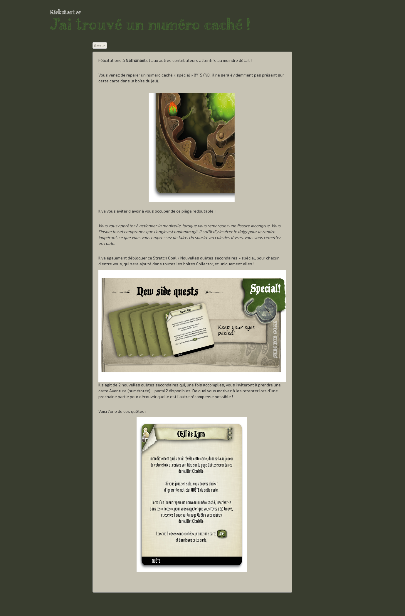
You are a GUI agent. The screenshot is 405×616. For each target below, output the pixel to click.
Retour (99, 45)
